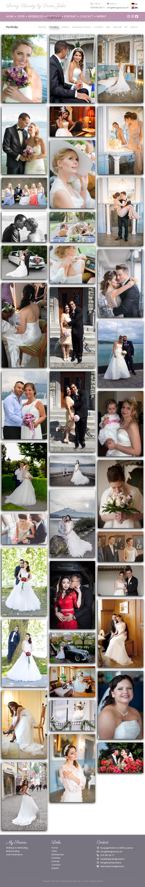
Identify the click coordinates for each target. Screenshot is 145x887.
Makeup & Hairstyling (17, 847)
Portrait (55, 861)
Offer (54, 851)
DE (134, 4)
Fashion (65, 27)
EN (135, 7)
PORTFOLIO (54, 16)
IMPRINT (101, 16)
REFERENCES (35, 16)
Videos (133, 27)
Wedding (53, 27)
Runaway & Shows (81, 27)
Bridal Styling (12, 851)
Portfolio (12, 27)
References (58, 854)
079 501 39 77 (107, 855)
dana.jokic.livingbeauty (112, 866)
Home (55, 847)
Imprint (55, 868)
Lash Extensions (14, 854)
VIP (125, 27)
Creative (98, 27)
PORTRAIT (70, 16)
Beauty (42, 27)
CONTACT (86, 16)
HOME (10, 16)
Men (108, 27)
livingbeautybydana (110, 862)
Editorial (117, 27)
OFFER (21, 16)
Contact (56, 864)
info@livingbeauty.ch (111, 851)
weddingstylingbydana (112, 858)
